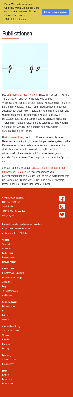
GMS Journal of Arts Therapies (22, 94)
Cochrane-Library (15, 137)
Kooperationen (8, 257)
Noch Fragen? (8, 344)
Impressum (7, 379)
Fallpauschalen (8, 306)
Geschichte (7, 248)
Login (4, 370)
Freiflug (5, 348)
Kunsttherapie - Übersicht (13, 273)
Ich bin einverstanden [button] (55, 12)
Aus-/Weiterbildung (10, 330)
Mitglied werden (9, 261)
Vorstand (6, 244)
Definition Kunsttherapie (12, 277)
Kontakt (5, 374)
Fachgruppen (7, 253)
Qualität (5, 319)
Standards (6, 335)
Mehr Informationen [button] (15, 19)
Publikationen (8, 364)
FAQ (4, 286)
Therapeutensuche (10, 290)
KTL (3, 310)
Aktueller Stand (9, 359)
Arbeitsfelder (7, 282)
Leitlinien (6, 315)
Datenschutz (7, 383)
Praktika (5, 339)
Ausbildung (7, 295)
